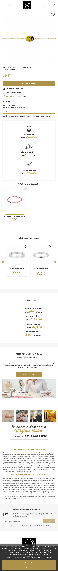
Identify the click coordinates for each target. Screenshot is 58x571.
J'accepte (29, 568)
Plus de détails (29, 375)
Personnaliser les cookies (39, 557)
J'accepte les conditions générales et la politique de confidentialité (30, 525)
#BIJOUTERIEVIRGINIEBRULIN (35, 436)
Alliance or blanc (17, 269)
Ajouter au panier (29, 83)
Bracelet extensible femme (14, 216)
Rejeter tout (29, 562)
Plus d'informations (16, 557)
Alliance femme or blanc (41, 269)
